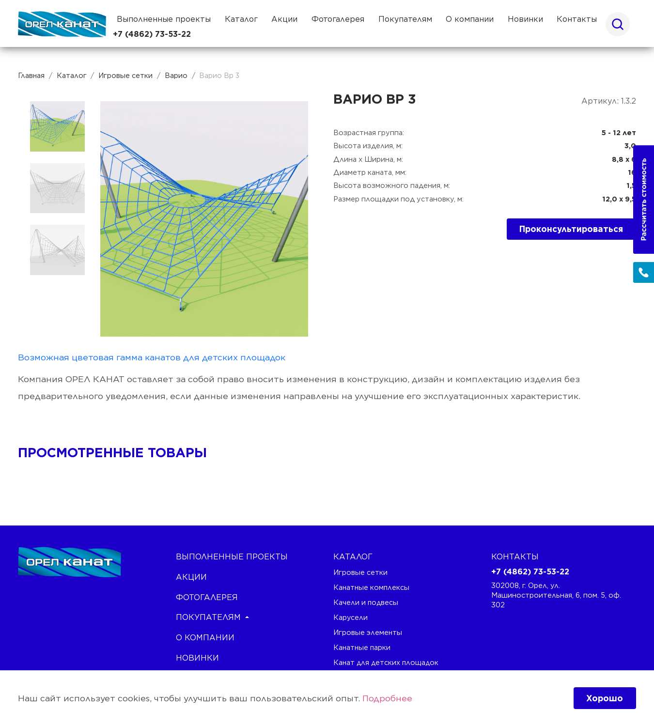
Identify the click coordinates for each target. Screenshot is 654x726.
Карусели (350, 617)
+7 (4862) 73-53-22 (152, 34)
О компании (470, 19)
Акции (284, 19)
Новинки (525, 19)
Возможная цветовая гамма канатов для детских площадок (151, 357)
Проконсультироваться (571, 229)
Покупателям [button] (405, 19)
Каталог (241, 19)
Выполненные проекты (164, 19)
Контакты (577, 19)
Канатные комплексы (371, 587)
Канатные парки (361, 647)
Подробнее (387, 698)
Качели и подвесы (365, 602)
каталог (353, 556)
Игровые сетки (360, 572)
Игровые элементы (367, 632)
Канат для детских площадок (385, 662)
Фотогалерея (337, 19)
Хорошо (604, 698)
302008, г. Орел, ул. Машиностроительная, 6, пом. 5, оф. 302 (556, 594)
